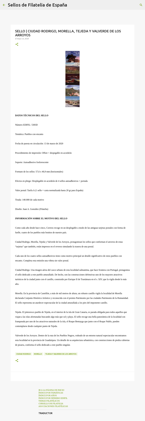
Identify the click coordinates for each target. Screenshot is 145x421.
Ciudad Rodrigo (23, 354)
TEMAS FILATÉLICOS (49, 401)
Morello (38, 354)
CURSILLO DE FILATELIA (51, 403)
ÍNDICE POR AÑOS (48, 395)
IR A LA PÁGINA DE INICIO (51, 390)
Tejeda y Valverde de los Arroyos (60, 354)
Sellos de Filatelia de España (37, 4)
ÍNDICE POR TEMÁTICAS (51, 392)
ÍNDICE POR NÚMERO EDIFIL (53, 398)
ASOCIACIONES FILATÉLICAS (53, 406)
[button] (17, 44)
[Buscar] (71, 5)
